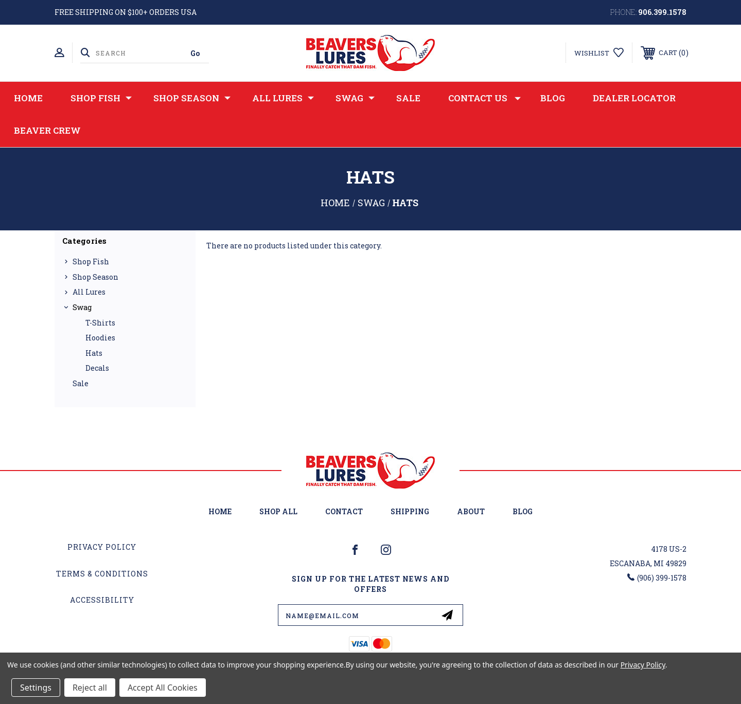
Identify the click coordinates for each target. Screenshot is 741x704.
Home (28, 98)
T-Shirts (100, 323)
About (471, 511)
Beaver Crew (47, 130)
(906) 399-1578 (661, 578)
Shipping (410, 511)
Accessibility (102, 600)
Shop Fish (101, 98)
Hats (93, 353)
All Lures (283, 98)
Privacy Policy (101, 547)
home (220, 511)
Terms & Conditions (102, 574)
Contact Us (484, 98)
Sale (408, 98)
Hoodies (100, 337)
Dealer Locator (634, 98)
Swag (355, 98)
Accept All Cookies (163, 687)
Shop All (278, 511)
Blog (552, 98)
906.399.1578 (662, 12)
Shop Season (192, 98)
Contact (344, 511)
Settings (35, 687)
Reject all (90, 687)
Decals (97, 368)
